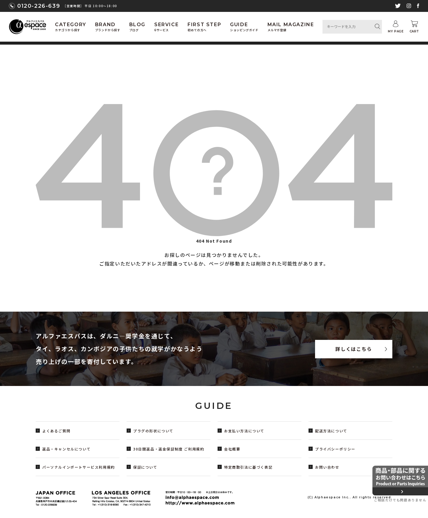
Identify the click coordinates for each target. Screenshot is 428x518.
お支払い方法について (244, 430)
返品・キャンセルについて (66, 448)
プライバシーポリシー (335, 448)
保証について (145, 467)
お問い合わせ (327, 467)
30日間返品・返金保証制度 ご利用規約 (168, 448)
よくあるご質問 (56, 430)
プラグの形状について (153, 430)
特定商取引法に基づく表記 (248, 467)
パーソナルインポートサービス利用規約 (78, 467)
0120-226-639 (38, 6)
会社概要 (232, 448)
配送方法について (331, 430)
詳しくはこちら (353, 349)
